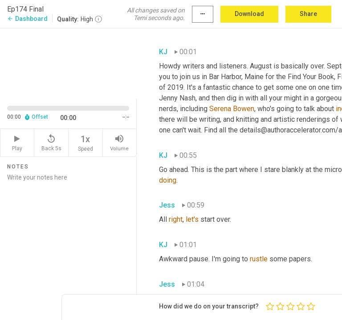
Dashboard (27, 18)
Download (249, 13)
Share (308, 13)
